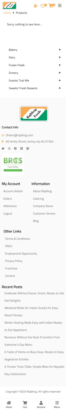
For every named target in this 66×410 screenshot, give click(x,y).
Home (7, 15)
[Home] (9, 403)
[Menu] (57, 403)
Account (41, 407)
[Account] (41, 403)
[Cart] (25, 403)
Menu (57, 407)
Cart (25, 407)
